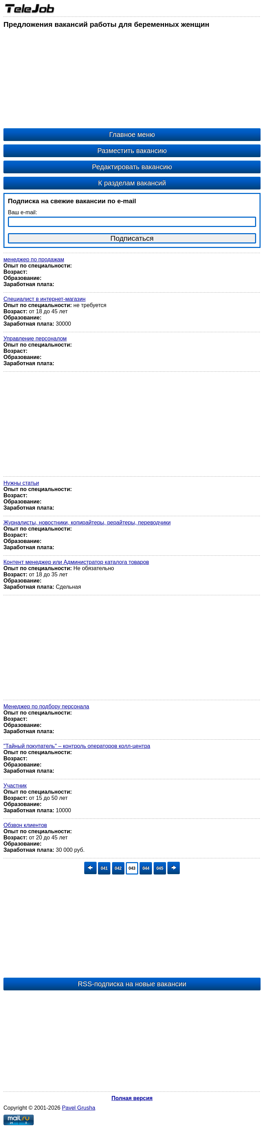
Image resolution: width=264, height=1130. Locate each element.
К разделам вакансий (132, 183)
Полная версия (132, 1098)
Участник (15, 786)
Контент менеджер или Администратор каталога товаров (76, 562)
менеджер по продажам (33, 259)
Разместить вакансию (132, 150)
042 (118, 868)
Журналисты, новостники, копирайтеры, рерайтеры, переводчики (86, 522)
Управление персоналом (35, 338)
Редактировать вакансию (132, 167)
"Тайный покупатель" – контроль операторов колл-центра (76, 746)
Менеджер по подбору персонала (46, 706)
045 (159, 868)
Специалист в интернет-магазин (44, 299)
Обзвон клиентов (25, 825)
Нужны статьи (21, 483)
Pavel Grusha (78, 1108)
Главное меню (132, 134)
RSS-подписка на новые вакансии (132, 984)
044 (145, 868)
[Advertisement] (132, 80)
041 (104, 868)
